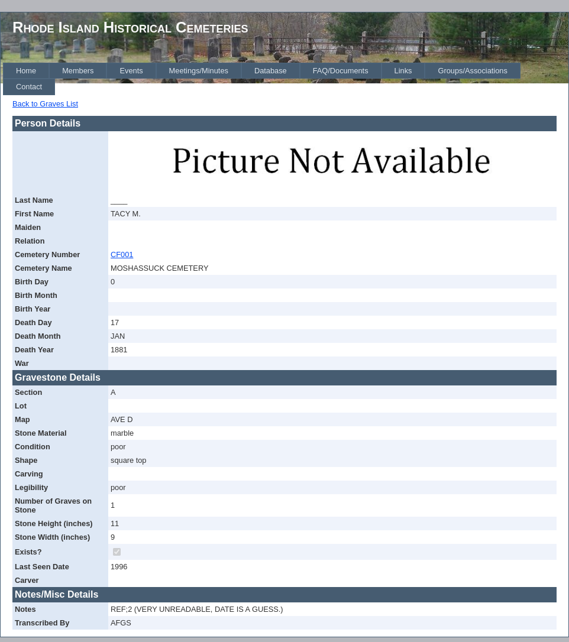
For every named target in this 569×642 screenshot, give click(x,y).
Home (26, 70)
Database (270, 70)
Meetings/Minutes (198, 70)
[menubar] (285, 79)
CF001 (122, 254)
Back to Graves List (45, 103)
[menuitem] (26, 71)
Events (131, 70)
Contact (29, 86)
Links (403, 70)
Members (77, 70)
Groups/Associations (472, 70)
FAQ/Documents (340, 70)
